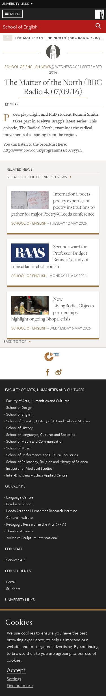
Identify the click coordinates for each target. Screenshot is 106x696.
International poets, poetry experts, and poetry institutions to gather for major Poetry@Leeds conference (53, 203)
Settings (14, 678)
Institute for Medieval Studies (29, 468)
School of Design (19, 407)
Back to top (14, 341)
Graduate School (19, 504)
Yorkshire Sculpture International (32, 538)
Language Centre (19, 497)
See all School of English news (37, 177)
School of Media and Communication (34, 441)
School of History (19, 428)
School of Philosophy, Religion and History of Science (47, 461)
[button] (98, 27)
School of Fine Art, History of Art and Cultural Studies (48, 421)
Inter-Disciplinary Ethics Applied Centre (37, 475)
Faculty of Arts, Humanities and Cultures (37, 400)
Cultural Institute (19, 517)
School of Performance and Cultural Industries (42, 455)
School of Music (18, 448)
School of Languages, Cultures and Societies (40, 434)
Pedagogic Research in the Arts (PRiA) (36, 524)
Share (15, 103)
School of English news (28, 66)
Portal (11, 582)
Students (13, 588)
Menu (15, 14)
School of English (20, 26)
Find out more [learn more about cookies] (20, 685)
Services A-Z (15, 560)
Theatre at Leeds (19, 531)
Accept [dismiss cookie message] (16, 670)
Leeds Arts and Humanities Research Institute (41, 510)
